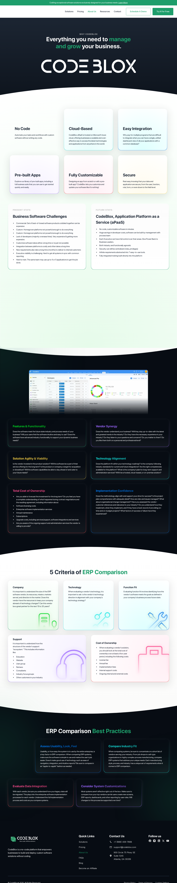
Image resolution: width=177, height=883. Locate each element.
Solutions (69, 11)
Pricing (80, 11)
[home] (19, 11)
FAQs (81, 858)
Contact (117, 11)
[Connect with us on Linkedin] (158, 840)
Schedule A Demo (138, 11)
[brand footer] (27, 839)
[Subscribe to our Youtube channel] (167, 840)
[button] (69, 11)
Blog (81, 863)
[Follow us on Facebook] (149, 840)
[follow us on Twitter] (163, 840)
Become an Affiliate (88, 868)
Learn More (123, 2)
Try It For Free (162, 11)
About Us (92, 11)
